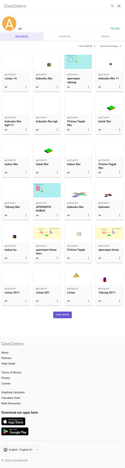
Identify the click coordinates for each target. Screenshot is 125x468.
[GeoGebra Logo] (15, 6)
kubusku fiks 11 (108, 78)
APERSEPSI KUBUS (43, 208)
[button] (62, 315)
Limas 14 (11, 78)
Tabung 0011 (106, 292)
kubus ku (10, 249)
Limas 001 (43, 292)
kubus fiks (11, 164)
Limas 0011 (12, 292)
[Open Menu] (119, 6)
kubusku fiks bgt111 (13, 123)
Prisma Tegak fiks (76, 123)
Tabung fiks (12, 207)
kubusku (103, 207)
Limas (71, 292)
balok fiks (104, 121)
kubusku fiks (44, 78)
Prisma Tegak (76, 249)
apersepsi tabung (73, 80)
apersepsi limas (108, 249)
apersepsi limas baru (46, 251)
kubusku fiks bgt (47, 121)
